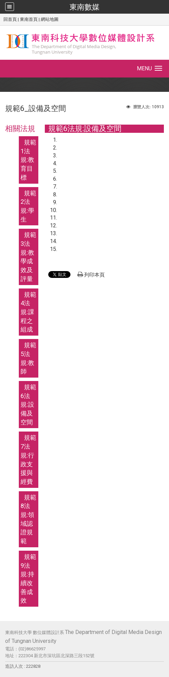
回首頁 (10, 19)
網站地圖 (49, 19)
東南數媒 (84, 6)
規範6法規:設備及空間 (28, 404)
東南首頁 (29, 19)
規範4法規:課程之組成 (28, 312)
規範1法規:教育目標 (28, 160)
